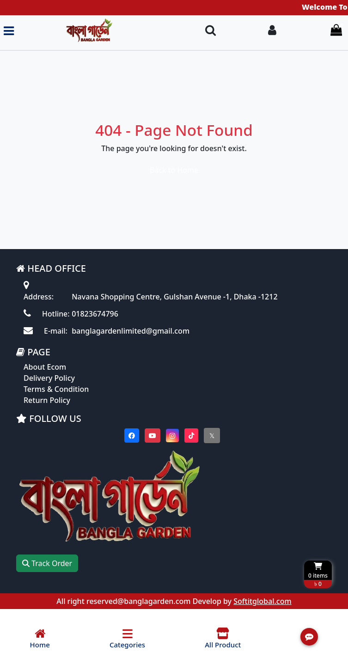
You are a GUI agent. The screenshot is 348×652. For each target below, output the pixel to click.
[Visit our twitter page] (212, 446)
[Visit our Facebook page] (131, 446)
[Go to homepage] (105, 30)
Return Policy (47, 411)
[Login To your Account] (272, 30)
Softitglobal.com (262, 612)
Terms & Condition (56, 400)
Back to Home (174, 170)
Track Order (47, 574)
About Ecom (45, 377)
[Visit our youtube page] (152, 446)
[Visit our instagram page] (172, 446)
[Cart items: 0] (336, 30)
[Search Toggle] (210, 30)
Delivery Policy (49, 389)
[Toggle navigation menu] (9, 30)
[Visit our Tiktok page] (191, 446)
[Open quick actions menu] (309, 637)
